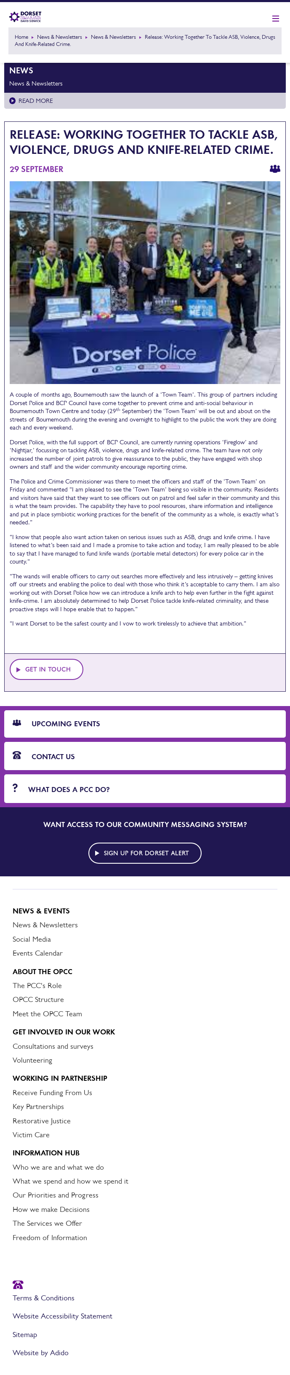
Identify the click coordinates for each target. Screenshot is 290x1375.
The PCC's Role (37, 985)
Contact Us (44, 756)
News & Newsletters (59, 37)
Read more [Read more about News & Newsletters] (36, 100)
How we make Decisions (51, 1209)
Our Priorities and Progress (55, 1195)
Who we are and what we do (58, 1167)
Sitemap (25, 1334)
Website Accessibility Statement (62, 1316)
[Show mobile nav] (276, 19)
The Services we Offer (47, 1223)
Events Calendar (38, 953)
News (21, 70)
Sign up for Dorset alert (146, 853)
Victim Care (31, 1135)
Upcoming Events (56, 723)
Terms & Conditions (43, 1298)
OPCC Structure (38, 999)
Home (21, 37)
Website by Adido (41, 1352)
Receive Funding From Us (52, 1092)
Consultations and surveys (53, 1046)
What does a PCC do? (61, 789)
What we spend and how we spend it (70, 1181)
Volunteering (32, 1060)
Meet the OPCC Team (47, 1014)
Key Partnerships (38, 1106)
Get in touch (48, 669)
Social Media (32, 939)
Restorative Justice (42, 1121)
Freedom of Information (50, 1237)
